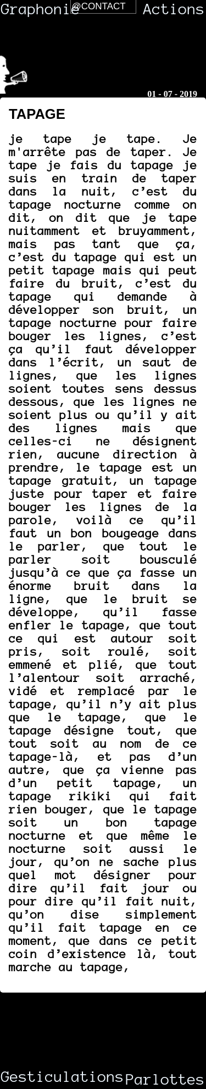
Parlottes (165, 1079)
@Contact (99, 6)
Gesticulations (44, 1077)
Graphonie (40, 9)
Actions (174, 9)
